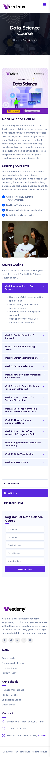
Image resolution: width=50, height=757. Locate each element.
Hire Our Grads (9, 668)
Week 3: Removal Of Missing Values (20, 348)
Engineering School (12, 699)
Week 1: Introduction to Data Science (20, 288)
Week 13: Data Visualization (19, 454)
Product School (10, 694)
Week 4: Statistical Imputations (21, 357)
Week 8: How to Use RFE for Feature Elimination (19, 399)
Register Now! (25, 569)
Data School (8, 704)
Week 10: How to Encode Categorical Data (18, 421)
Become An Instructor (13, 663)
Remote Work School (13, 689)
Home (16, 40)
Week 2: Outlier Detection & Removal (20, 337)
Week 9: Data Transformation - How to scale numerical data (21, 410)
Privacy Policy (9, 672)
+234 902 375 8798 (17, 728)
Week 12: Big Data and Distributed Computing (23, 444)
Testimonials (8, 658)
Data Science (11, 493)
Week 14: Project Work (16, 462)
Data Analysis (11, 483)
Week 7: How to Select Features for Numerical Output (22, 388)
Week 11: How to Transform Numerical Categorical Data (20, 433)
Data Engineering (13, 502)
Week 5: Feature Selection (19, 366)
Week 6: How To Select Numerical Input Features (23, 376)
